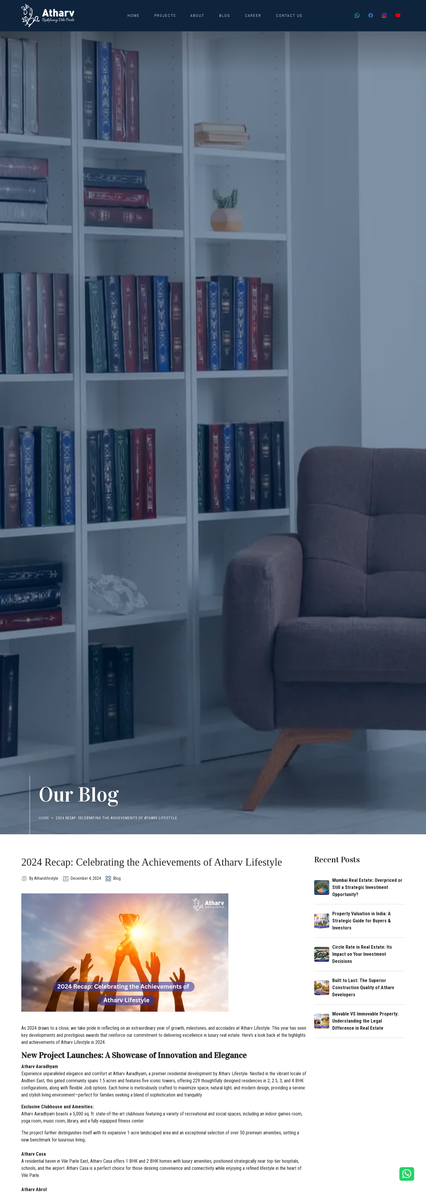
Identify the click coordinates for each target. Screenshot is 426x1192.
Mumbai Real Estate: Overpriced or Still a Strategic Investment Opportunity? (367, 887)
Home (134, 15)
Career (253, 15)
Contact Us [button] (289, 15)
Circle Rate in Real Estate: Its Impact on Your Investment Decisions (362, 954)
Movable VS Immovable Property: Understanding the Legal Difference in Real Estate (365, 1021)
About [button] (197, 15)
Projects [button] (165, 15)
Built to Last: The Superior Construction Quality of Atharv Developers (363, 987)
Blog (224, 15)
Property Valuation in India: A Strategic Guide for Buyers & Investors (361, 921)
